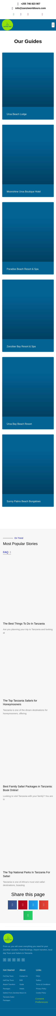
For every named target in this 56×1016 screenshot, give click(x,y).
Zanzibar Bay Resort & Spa (21, 346)
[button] (53, 24)
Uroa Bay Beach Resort (19, 424)
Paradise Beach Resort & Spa (23, 269)
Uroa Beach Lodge (17, 114)
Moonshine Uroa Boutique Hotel (24, 191)
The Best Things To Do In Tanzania (24, 623)
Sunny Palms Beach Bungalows (24, 501)
